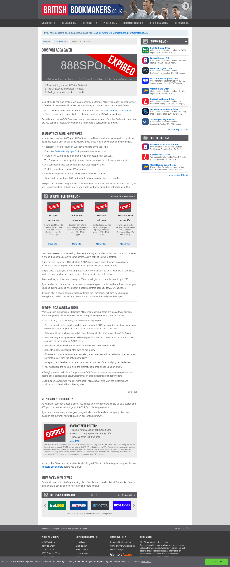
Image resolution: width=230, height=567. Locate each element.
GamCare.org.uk (117, 544)
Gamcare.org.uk (121, 33)
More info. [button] (146, 561)
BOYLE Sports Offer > (51, 548)
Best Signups (69, 23)
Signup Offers (49, 23)
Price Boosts (110, 23)
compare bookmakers (52, 461)
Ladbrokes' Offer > (49, 552)
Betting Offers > (160, 138)
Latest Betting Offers (125, 490)
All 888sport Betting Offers (123, 196)
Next (134, 500)
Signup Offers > (159, 41)
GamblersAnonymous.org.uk (122, 541)
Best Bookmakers (159, 23)
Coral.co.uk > (81, 541)
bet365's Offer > (48, 537)
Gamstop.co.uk (139, 33)
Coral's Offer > (48, 544)
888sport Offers (58, 523)
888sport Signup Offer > (83, 420)
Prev (45, 500)
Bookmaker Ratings (133, 23)
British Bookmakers (72, 12)
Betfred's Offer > (48, 541)
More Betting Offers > (178, 175)
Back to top (179, 523)
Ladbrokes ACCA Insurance (117, 110)
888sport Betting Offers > (65, 196)
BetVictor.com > (82, 552)
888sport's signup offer (66, 151)
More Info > (53, 238)
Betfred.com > (82, 544)
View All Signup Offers (178, 129)
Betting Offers (89, 23)
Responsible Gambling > (120, 537)
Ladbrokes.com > (83, 548)
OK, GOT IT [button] (216, 561)
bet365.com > (82, 537)
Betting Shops (181, 23)
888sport (45, 523)
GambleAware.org (103, 33)
